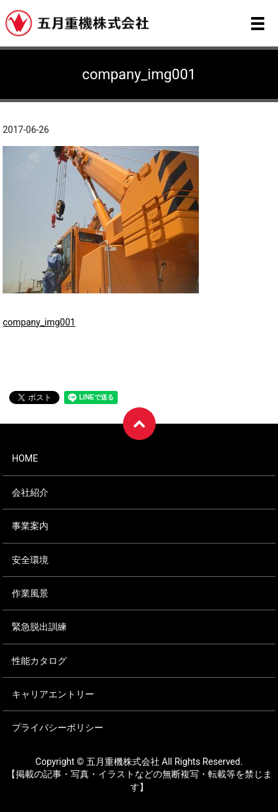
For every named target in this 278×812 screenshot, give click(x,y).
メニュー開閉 (257, 23)
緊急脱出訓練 (39, 626)
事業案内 (30, 526)
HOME (25, 458)
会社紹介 (30, 492)
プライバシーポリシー (57, 727)
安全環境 (30, 560)
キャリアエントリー (53, 694)
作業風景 (30, 593)
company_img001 (39, 322)
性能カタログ (39, 660)
